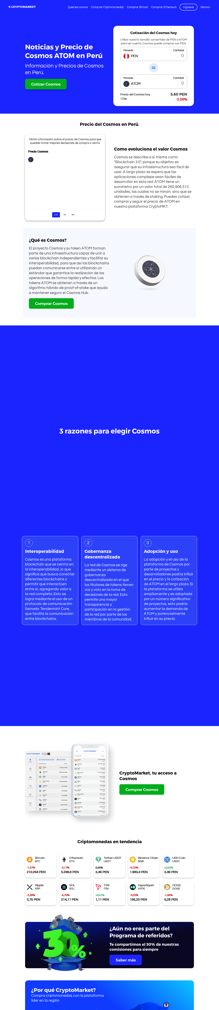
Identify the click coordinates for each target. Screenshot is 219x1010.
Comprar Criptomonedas (107, 7)
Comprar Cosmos (51, 303)
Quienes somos (78, 7)
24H (56, 215)
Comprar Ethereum (164, 7)
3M (72, 215)
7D (64, 215)
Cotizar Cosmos (46, 84)
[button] (205, 7)
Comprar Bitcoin (137, 7)
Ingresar (188, 7)
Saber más (126, 960)
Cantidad (178, 50)
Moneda (128, 50)
